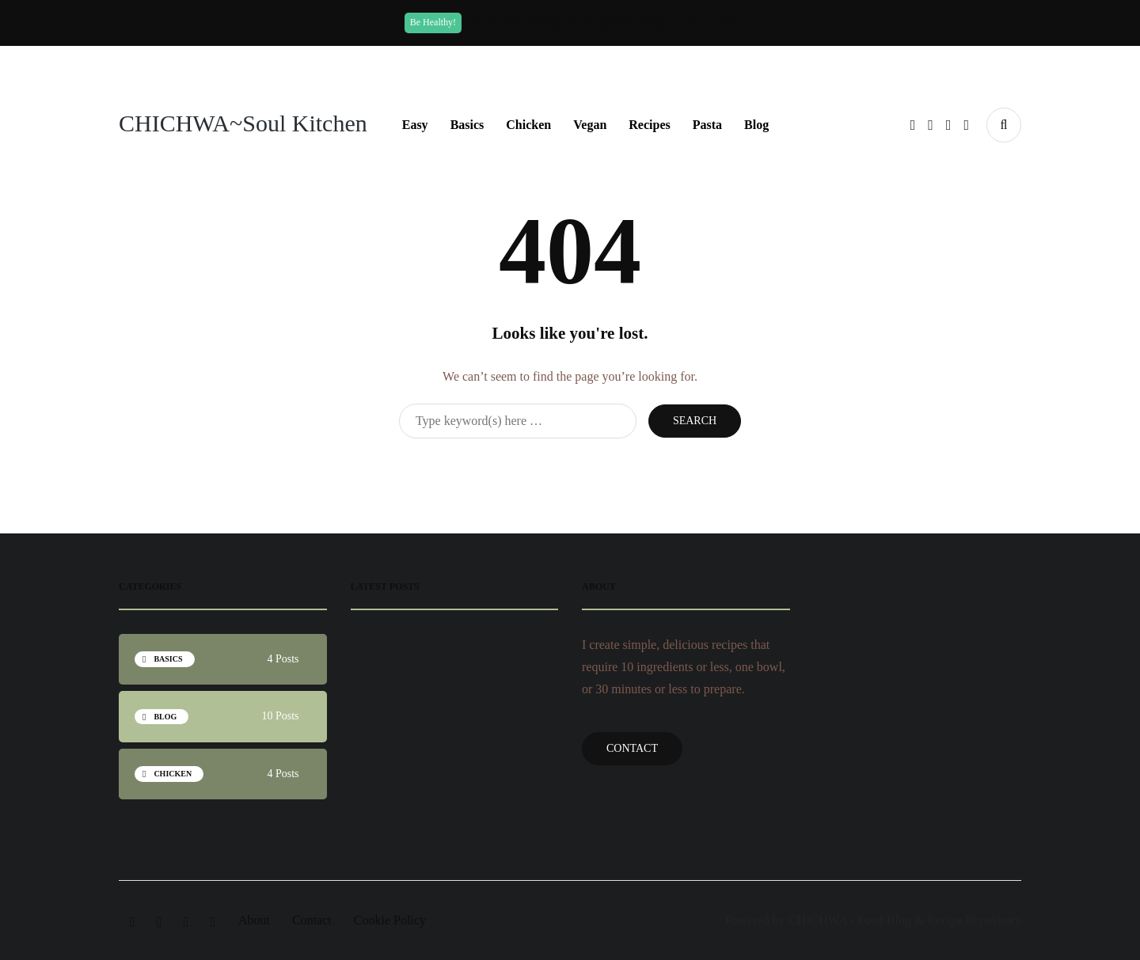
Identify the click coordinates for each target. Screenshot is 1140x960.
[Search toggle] (1003, 125)
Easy (415, 124)
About (254, 920)
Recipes (649, 124)
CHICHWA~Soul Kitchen (243, 123)
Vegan (589, 124)
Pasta (707, 124)
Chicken (528, 124)
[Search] (517, 421)
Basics (467, 124)
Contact (632, 748)
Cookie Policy (390, 920)
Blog (756, 124)
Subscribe (715, 22)
